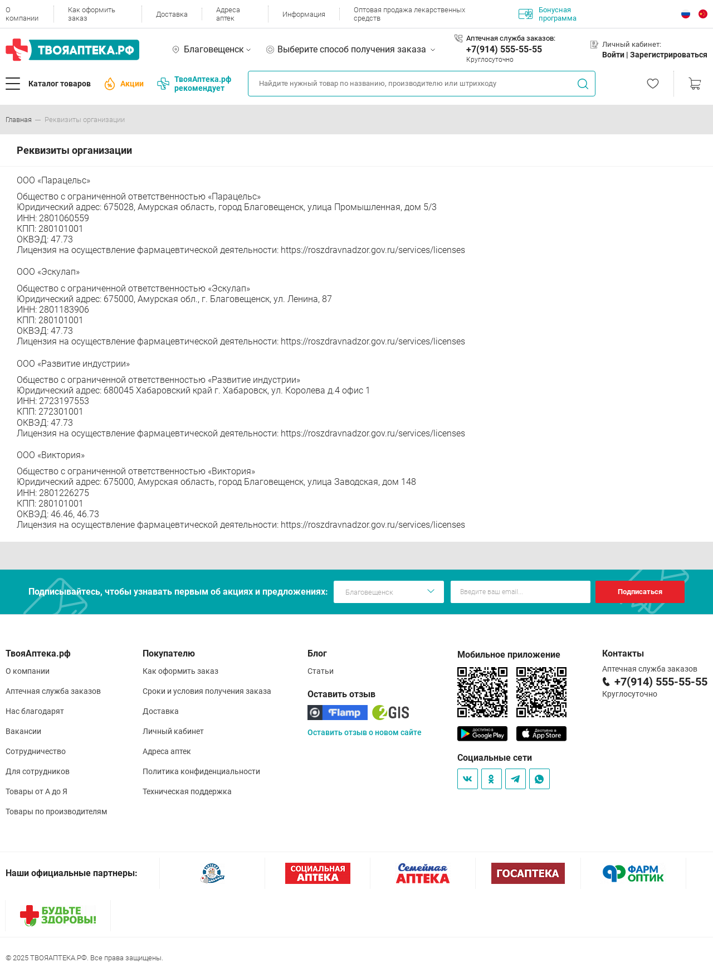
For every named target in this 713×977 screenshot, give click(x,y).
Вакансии (23, 731)
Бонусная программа (548, 14)
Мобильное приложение (508, 654)
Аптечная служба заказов (53, 691)
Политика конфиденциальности (201, 771)
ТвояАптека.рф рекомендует (194, 84)
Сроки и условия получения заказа (207, 691)
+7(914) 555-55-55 (504, 49)
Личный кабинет (173, 731)
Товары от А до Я (36, 791)
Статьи (320, 671)
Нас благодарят (35, 711)
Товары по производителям (56, 811)
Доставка (172, 14)
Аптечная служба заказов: (510, 38)
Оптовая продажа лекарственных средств (409, 14)
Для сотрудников (38, 771)
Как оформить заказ (91, 14)
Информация (303, 14)
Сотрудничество (36, 751)
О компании (22, 14)
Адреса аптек (228, 14)
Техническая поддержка (187, 791)
